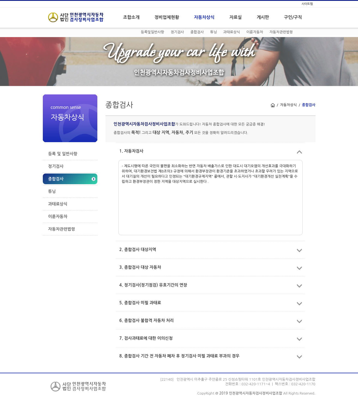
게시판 (263, 17)
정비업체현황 (167, 17)
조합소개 (131, 17)
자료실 (236, 17)
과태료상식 (231, 32)
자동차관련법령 (281, 32)
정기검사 (177, 32)
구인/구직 (293, 17)
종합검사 (197, 32)
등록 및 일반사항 (62, 154)
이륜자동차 (254, 32)
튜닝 (213, 32)
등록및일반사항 (152, 32)
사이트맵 (307, 3)
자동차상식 (204, 17)
